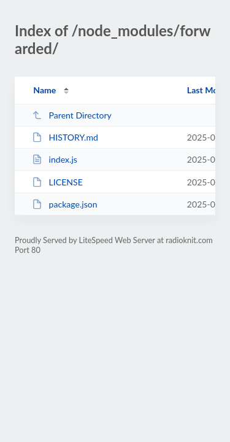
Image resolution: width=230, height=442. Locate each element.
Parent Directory (72, 115)
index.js (54, 159)
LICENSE (57, 182)
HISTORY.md (65, 137)
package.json (64, 204)
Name (44, 90)
